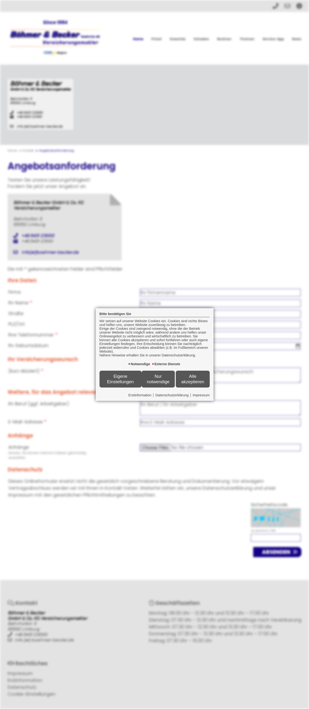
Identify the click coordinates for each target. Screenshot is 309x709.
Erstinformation (140, 395)
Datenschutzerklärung (172, 395)
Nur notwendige (158, 379)
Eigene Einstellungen (120, 379)
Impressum (201, 395)
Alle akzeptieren (192, 379)
